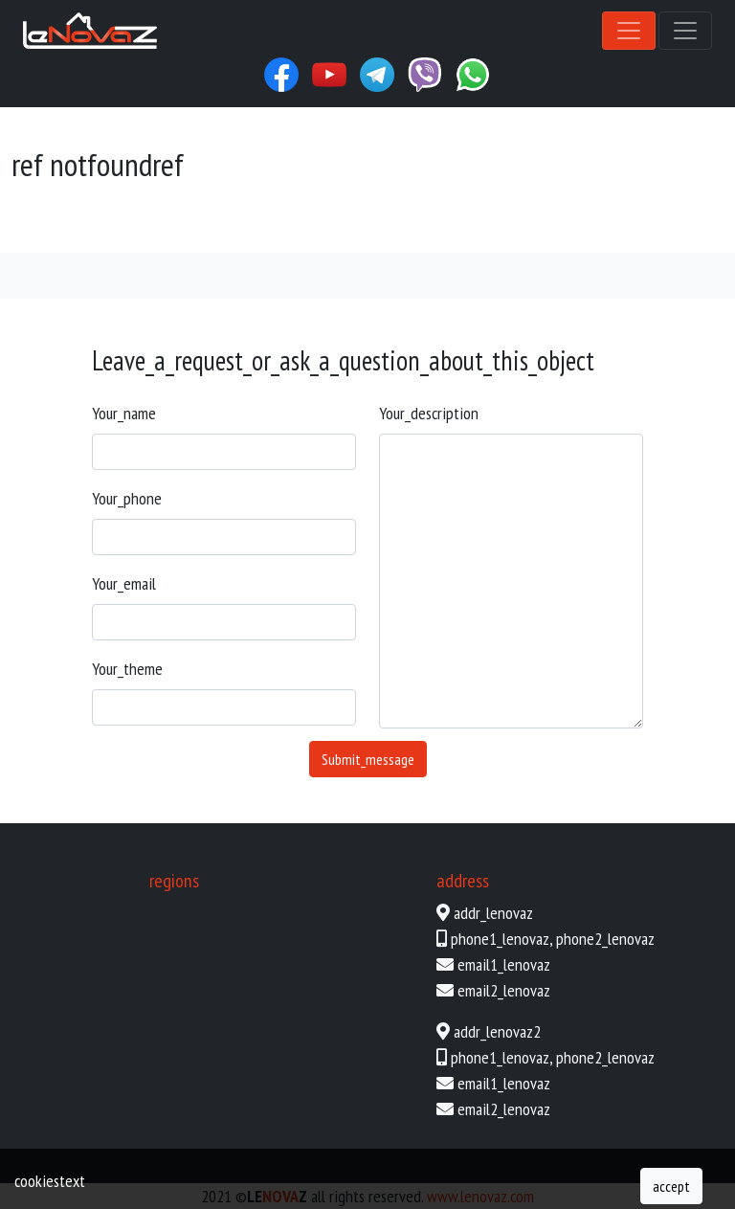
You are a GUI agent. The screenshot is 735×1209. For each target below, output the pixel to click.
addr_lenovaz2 (497, 1031)
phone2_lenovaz (605, 939)
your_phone (127, 498)
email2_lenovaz (503, 990)
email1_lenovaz (503, 964)
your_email (124, 583)
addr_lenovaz (493, 913)
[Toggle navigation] (629, 30)
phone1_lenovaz (500, 939)
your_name (124, 413)
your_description (429, 413)
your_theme (127, 669)
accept (671, 1186)
